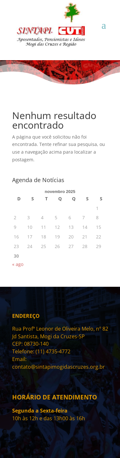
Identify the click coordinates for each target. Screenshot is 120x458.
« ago (17, 264)
